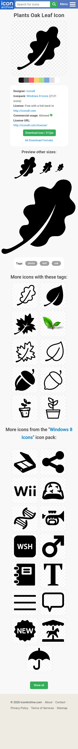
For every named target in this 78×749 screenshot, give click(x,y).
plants (31, 263)
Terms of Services (42, 708)
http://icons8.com (24, 110)
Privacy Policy (19, 708)
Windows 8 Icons (37, 96)
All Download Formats (39, 140)
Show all (39, 685)
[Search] (54, 4)
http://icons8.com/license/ (30, 125)
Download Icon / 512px (39, 132)
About (49, 702)
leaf (44, 263)
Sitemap (62, 708)
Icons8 (30, 91)
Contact (60, 702)
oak (56, 263)
